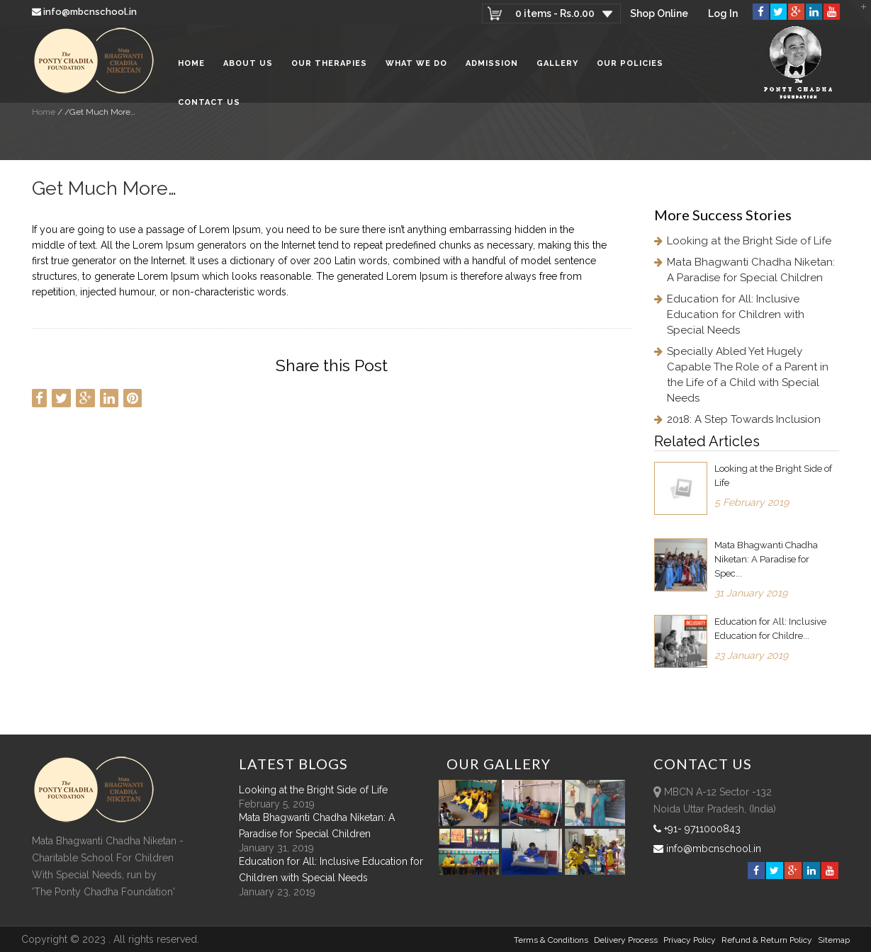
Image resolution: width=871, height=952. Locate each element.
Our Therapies (329, 63)
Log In (723, 13)
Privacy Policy (689, 940)
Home (191, 63)
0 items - (555, 13)
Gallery (557, 63)
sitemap (834, 940)
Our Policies (630, 63)
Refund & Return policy (766, 940)
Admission (492, 63)
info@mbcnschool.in (85, 11)
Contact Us (209, 102)
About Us (248, 63)
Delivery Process (626, 940)
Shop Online (659, 13)
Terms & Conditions (551, 940)
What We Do (416, 63)
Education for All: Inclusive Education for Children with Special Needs (735, 314)
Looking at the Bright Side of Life (749, 240)
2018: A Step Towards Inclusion (744, 419)
